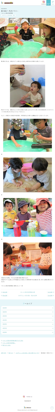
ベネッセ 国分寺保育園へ (9, 343)
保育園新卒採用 (44, 391)
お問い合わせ (20, 389)
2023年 (5, 320)
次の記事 (50, 292)
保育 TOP (3, 353)
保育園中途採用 (34, 391)
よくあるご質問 (6, 383)
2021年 (5, 328)
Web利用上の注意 (24, 391)
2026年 (5, 308)
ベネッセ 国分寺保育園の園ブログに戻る (13, 340)
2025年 (5, 312)
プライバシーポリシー (12, 391)
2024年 (5, 316)
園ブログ (11, 353)
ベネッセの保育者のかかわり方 (11, 363)
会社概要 (36, 389)
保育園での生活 (6, 367)
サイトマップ (28, 389)
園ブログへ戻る (6, 345)
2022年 (5, 324)
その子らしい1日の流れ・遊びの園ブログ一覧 (27, 353)
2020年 (5, 332)
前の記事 (5, 292)
